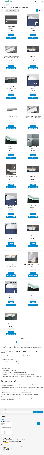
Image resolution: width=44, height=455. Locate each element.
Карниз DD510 (11, 264)
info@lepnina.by (6, 450)
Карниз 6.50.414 (11, 235)
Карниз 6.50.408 (32, 86)
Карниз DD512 (11, 323)
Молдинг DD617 (33, 176)
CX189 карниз (33, 205)
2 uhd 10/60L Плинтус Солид (11, 176)
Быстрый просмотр (11, 37)
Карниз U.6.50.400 (11, 205)
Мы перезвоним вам (5, 421)
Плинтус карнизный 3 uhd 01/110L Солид (33, 264)
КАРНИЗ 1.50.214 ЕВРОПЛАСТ (11, 116)
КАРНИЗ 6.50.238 (11, 26)
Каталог (2, 419)
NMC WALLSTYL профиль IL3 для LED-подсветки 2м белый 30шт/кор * (11, 57)
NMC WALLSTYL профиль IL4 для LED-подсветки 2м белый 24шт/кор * (33, 117)
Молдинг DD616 (33, 56)
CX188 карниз (33, 293)
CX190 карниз (11, 146)
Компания (3, 416)
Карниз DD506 (11, 86)
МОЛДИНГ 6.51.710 (33, 146)
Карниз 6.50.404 (32, 26)
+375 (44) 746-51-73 (7, 438)
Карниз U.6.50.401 (11, 293)
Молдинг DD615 (33, 235)
